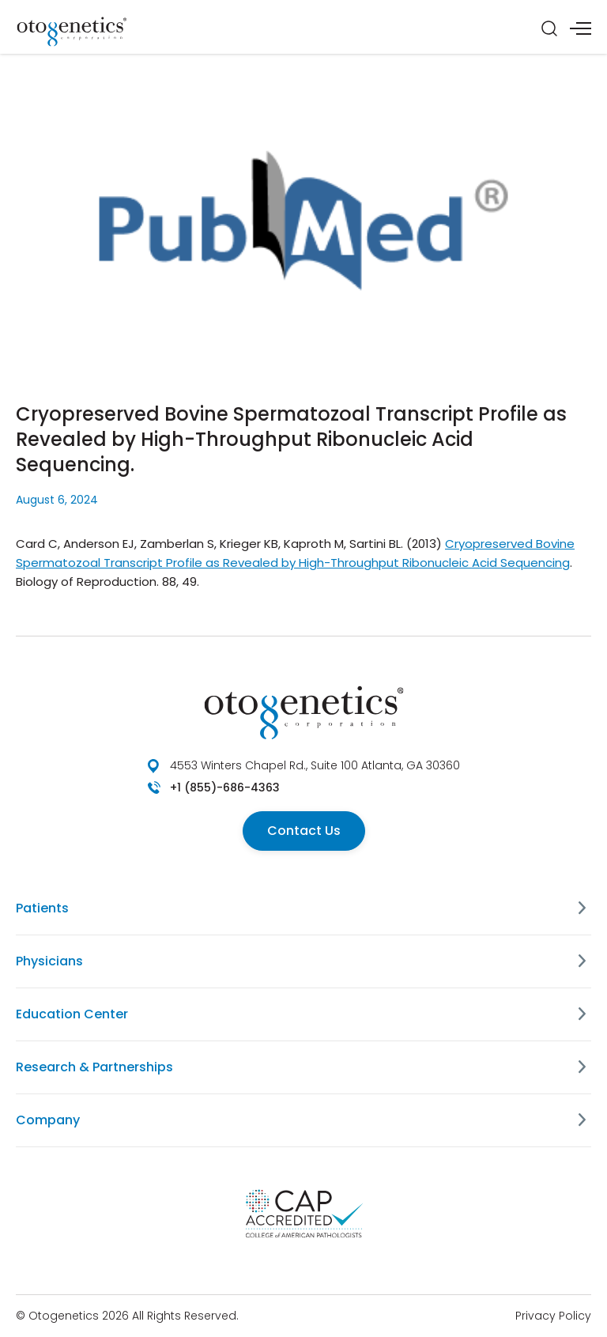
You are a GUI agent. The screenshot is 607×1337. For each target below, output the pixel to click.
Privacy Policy (553, 1316)
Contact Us (304, 830)
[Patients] (581, 908)
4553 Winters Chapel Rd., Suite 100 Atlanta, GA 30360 (315, 765)
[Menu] (580, 28)
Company (48, 1120)
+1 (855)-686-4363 (225, 787)
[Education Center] (581, 1014)
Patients (42, 908)
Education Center (72, 1014)
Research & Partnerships (94, 1067)
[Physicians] (581, 961)
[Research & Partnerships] (581, 1067)
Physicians (49, 961)
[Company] (581, 1120)
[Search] (549, 28)
